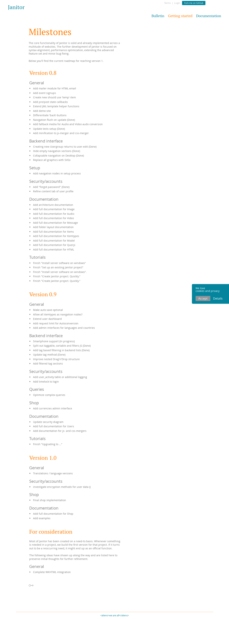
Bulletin (158, 16)
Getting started (180, 16)
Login (177, 3)
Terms (167, 3)
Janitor (16, 7)
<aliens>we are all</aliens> (114, 615)
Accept (203, 298)
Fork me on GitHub (193, 2)
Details (218, 298)
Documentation (208, 16)
